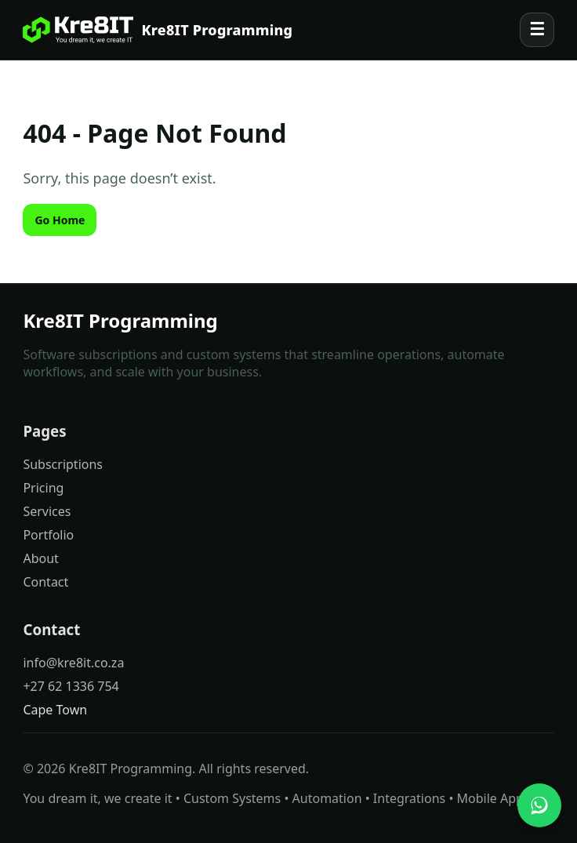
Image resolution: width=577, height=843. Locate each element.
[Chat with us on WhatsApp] (539, 805)
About (40, 558)
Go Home (59, 220)
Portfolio (48, 534)
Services (47, 511)
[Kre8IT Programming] (157, 29)
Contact (45, 581)
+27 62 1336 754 (70, 686)
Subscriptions (63, 464)
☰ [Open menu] (537, 29)
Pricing (43, 487)
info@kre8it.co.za (73, 662)
